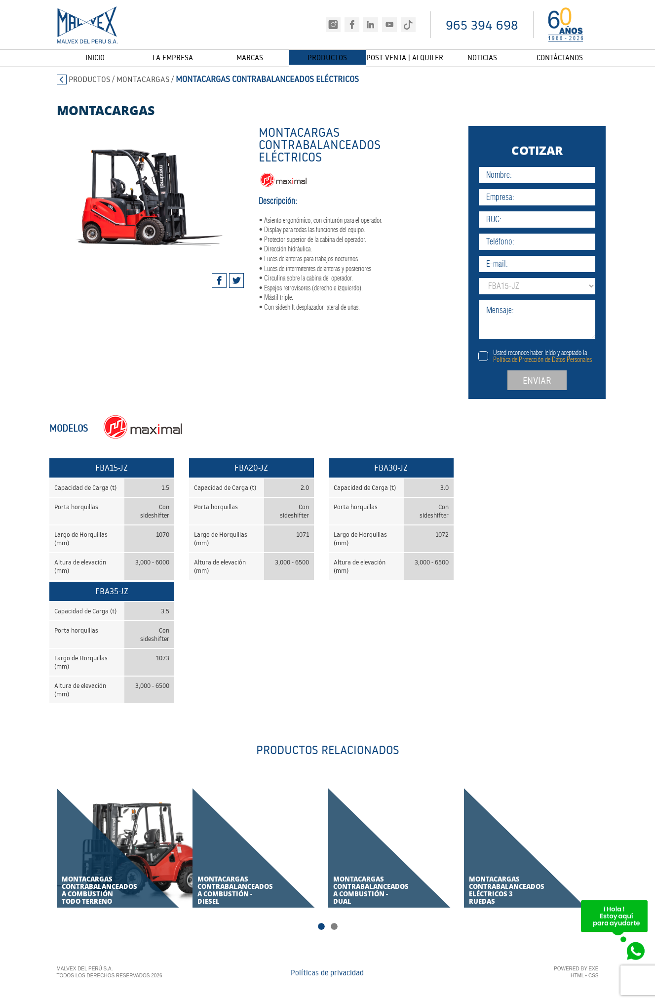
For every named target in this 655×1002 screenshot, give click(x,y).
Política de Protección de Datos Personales (560, 359)
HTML (577, 976)
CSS (593, 976)
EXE (593, 969)
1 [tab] (321, 927)
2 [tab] (334, 927)
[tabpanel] (141, 188)
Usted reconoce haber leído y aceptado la (560, 356)
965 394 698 (482, 25)
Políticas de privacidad (327, 973)
